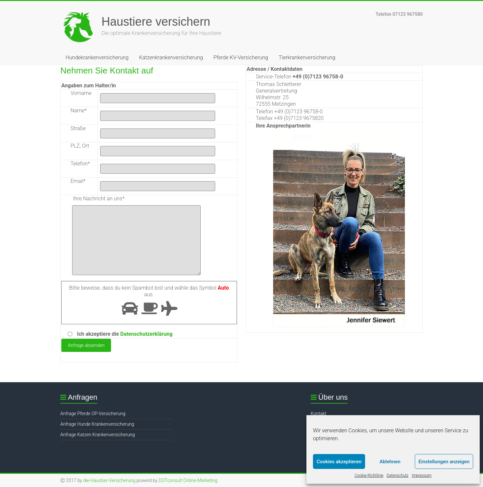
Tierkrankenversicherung (307, 57)
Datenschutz (398, 475)
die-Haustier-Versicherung (109, 480)
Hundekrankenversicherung (97, 57)
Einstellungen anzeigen (443, 462)
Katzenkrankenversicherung (171, 57)
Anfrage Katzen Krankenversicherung (97, 434)
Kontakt (319, 413)
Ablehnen (390, 462)
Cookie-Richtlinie (369, 475)
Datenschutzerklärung (146, 334)
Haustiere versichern (155, 21)
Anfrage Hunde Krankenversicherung (97, 424)
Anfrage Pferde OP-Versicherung (92, 413)
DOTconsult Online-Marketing (187, 480)
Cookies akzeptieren (339, 462)
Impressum (422, 475)
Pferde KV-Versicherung (240, 57)
